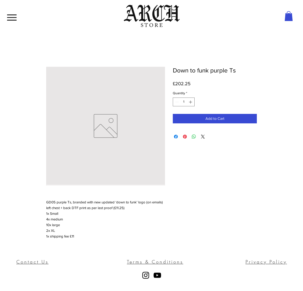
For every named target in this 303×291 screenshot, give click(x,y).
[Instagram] (145, 275)
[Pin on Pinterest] (185, 136)
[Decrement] (176, 102)
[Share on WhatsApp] (194, 136)
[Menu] (11, 17)
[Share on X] (203, 136)
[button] (289, 16)
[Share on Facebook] (176, 136)
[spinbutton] (183, 102)
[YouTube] (157, 275)
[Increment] (191, 102)
